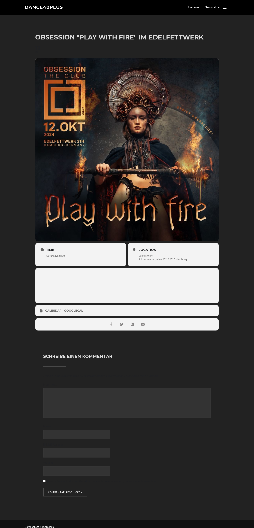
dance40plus (44, 7)
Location (147, 250)
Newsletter (212, 7)
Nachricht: (50, 384)
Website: (48, 462)
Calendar (53, 310)
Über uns (192, 7)
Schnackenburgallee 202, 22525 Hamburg (162, 259)
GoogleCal (73, 310)
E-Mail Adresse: (53, 444)
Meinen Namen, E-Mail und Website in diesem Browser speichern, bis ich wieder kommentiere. (102, 481)
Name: (47, 426)
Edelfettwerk (145, 255)
